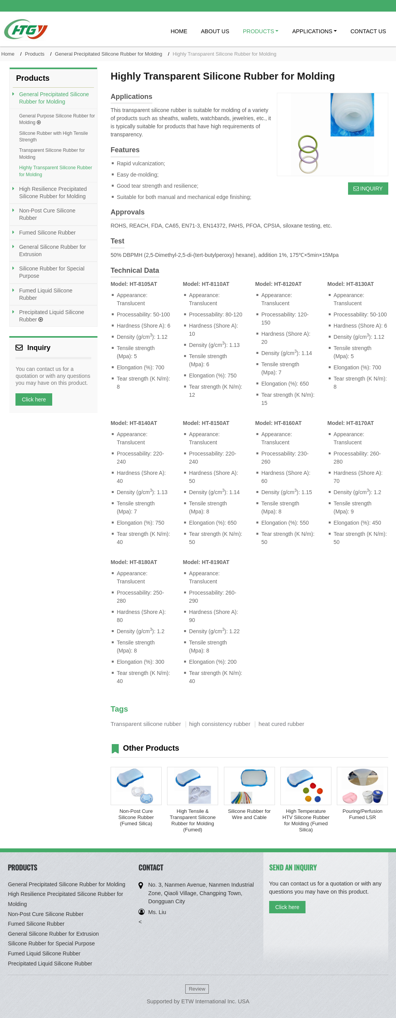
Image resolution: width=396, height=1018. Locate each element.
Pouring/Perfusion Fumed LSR (362, 814)
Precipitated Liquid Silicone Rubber (51, 316)
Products (34, 54)
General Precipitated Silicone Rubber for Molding (108, 54)
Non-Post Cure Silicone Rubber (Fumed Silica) (136, 817)
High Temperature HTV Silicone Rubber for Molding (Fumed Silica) (305, 820)
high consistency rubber (219, 724)
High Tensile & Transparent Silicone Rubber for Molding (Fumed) (193, 820)
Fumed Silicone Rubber (47, 232)
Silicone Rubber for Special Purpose (51, 272)
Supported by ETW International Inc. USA (198, 1001)
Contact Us (368, 31)
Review (197, 989)
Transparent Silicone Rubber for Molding (52, 154)
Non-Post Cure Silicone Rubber (47, 214)
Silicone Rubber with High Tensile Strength (53, 137)
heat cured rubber (281, 724)
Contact (150, 867)
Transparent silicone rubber (146, 724)
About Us (215, 31)
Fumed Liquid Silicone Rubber (45, 294)
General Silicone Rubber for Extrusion (52, 250)
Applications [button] (312, 31)
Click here (34, 399)
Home (179, 31)
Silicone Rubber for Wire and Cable (249, 814)
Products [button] (258, 31)
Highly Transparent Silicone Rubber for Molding (55, 171)
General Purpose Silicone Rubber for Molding (57, 119)
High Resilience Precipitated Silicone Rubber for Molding (53, 192)
